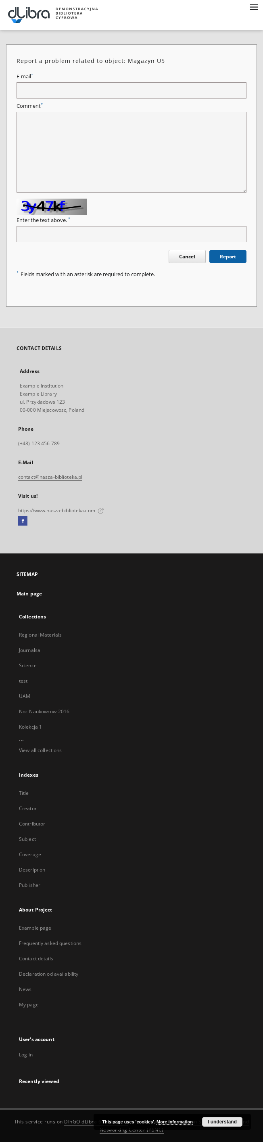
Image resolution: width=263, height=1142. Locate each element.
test (23, 680)
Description (32, 869)
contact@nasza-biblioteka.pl (50, 477)
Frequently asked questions (50, 943)
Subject (27, 839)
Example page (35, 927)
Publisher (29, 885)
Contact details (36, 958)
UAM (24, 696)
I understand (222, 1122)
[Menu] (253, 6)
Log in (26, 1054)
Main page (29, 593)
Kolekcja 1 (30, 726)
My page (29, 1004)
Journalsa (29, 650)
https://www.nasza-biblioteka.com (61, 510)
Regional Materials (40, 634)
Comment (30, 106)
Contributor (32, 823)
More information (175, 1121)
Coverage (30, 854)
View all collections (40, 750)
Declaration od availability (48, 973)
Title (24, 793)
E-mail (25, 76)
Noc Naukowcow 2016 (44, 711)
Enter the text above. (43, 220)
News (25, 989)
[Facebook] (22, 521)
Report (228, 256)
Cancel (187, 256)
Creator (28, 808)
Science (28, 665)
